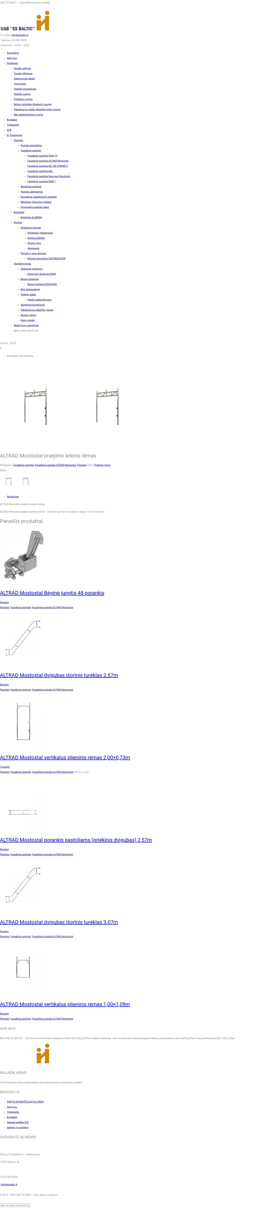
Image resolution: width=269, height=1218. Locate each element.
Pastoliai (81, 465)
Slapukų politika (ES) (18, 1122)
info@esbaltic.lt (20, 35)
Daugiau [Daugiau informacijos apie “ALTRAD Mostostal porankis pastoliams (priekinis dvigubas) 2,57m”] (4, 849)
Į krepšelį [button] (5, 767)
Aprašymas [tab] (13, 496)
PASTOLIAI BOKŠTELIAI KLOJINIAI (25, 1101)
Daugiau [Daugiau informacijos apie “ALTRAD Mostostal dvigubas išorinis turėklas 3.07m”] (4, 931)
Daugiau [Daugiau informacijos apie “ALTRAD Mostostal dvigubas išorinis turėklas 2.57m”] (4, 684)
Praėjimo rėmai (102, 465)
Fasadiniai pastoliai (23, 465)
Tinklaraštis (13, 1112)
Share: (3, 470)
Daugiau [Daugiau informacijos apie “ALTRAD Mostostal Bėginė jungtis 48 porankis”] (4, 602)
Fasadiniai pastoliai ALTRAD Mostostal (55, 465)
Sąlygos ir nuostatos (18, 1127)
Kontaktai (12, 1117)
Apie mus (12, 1107)
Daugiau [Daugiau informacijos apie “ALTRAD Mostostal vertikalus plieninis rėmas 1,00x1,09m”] (4, 1013)
